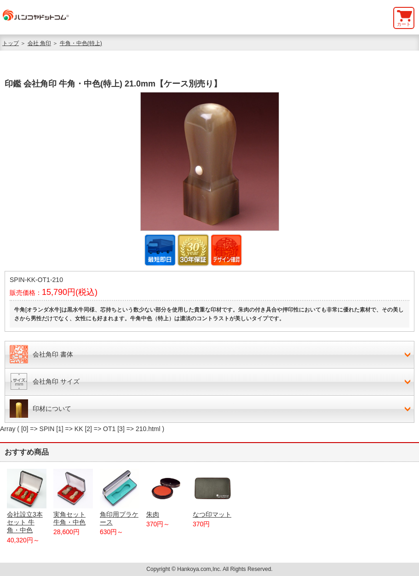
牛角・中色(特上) (81, 43)
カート (404, 24)
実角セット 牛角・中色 (73, 497)
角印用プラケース (119, 497)
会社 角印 (39, 43)
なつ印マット (212, 493)
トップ (10, 43)
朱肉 (166, 493)
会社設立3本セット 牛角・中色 (26, 501)
